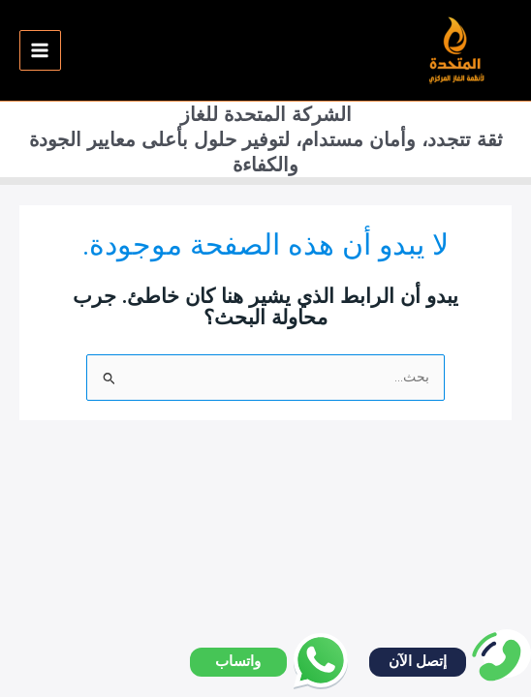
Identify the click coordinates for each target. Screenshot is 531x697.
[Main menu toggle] (40, 51)
